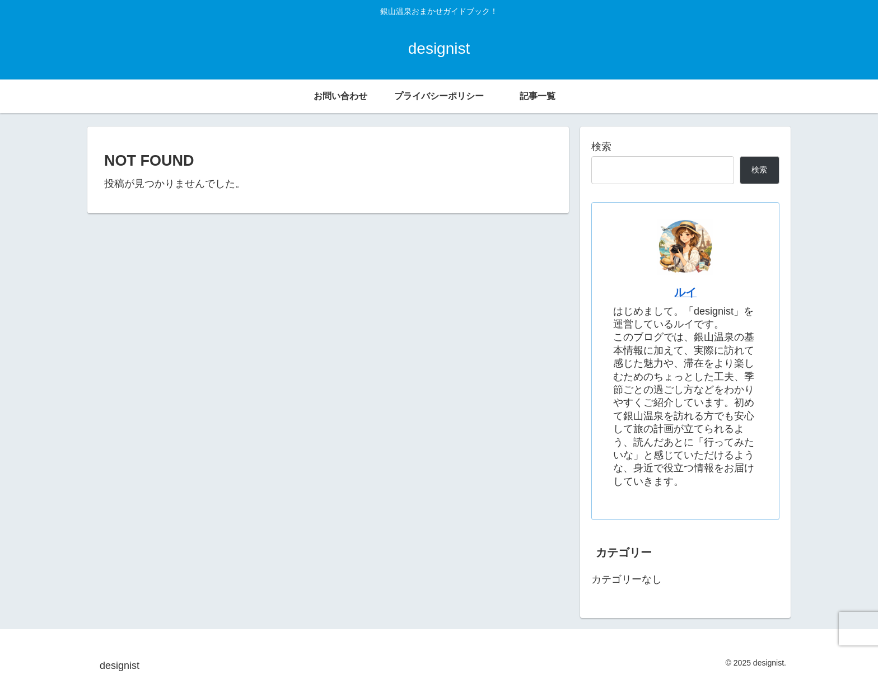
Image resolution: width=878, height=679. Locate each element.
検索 (601, 146)
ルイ (685, 292)
